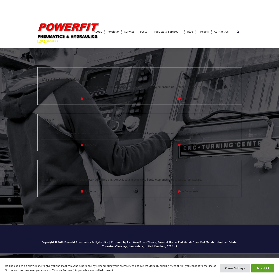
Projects (204, 31)
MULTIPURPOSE (54, 179)
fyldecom (91, 106)
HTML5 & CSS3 (53, 133)
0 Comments (190, 106)
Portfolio (113, 31)
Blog (190, 31)
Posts (143, 31)
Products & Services (165, 31)
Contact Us (221, 31)
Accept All (262, 268)
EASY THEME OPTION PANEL (64, 87)
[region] (139, 267)
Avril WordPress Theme (141, 242)
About (98, 31)
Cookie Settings (234, 268)
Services (129, 31)
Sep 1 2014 (47, 81)
